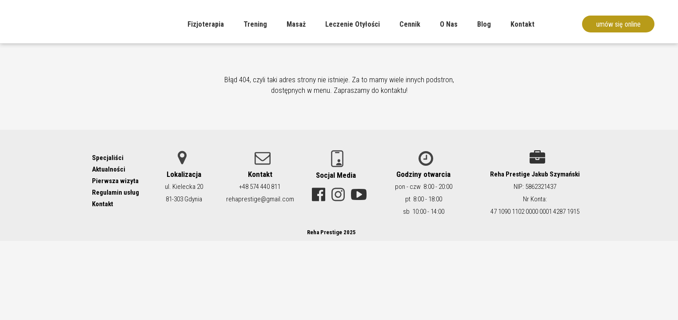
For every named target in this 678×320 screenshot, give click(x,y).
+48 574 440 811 (259, 187)
